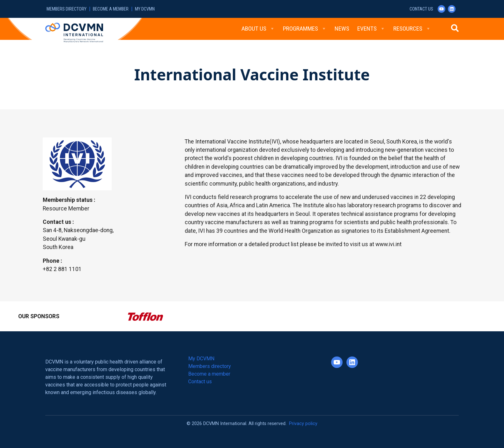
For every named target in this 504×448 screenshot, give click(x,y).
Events (371, 28)
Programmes (305, 28)
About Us (258, 28)
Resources (412, 28)
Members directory (66, 9)
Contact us (421, 9)
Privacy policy (303, 423)
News (342, 28)
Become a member (111, 9)
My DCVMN (145, 9)
